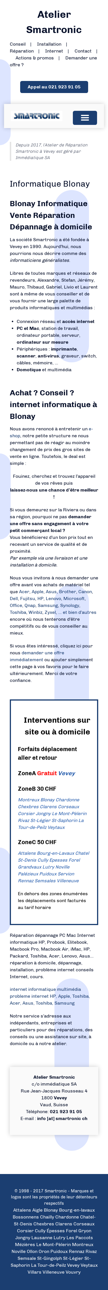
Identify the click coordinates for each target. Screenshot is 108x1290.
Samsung (48, 605)
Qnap (29, 605)
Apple (37, 591)
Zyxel (50, 612)
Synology (69, 605)
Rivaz (23, 820)
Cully (42, 860)
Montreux (28, 799)
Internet (54, 51)
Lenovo (53, 598)
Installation (49, 44)
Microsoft (74, 598)
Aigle (37, 1210)
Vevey (66, 773)
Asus (51, 591)
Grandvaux (29, 867)
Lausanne (41, 1237)
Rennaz (25, 880)
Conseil (18, 44)
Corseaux (68, 806)
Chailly (47, 1217)
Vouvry (73, 1272)
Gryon (84, 1230)
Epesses (58, 860)
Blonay (47, 799)
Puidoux (47, 874)
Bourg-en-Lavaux (55, 853)
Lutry (48, 867)
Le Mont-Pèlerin (69, 813)
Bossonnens (26, 1217)
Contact (83, 51)
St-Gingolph (49, 1258)
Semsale (27, 1258)
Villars (34, 1272)
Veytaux (56, 827)
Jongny (43, 813)
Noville (62, 867)
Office (16, 605)
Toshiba (18, 612)
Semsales (45, 880)
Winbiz (35, 612)
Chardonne (67, 799)
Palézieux (28, 874)
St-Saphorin (64, 820)
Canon (85, 591)
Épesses (56, 1230)
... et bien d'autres (77, 612)
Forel (74, 860)
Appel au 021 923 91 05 (54, 87)
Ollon (32, 1251)
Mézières (25, 1244)
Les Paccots (80, 1237)
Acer (24, 591)
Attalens (27, 853)
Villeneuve (68, 880)
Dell (14, 598)
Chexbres (28, 806)
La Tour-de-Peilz (48, 1265)
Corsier (26, 813)
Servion (66, 874)
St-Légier (40, 820)
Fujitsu (27, 598)
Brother (67, 591)
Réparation (22, 51)
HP (40, 598)
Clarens (48, 806)
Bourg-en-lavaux (77, 1210)
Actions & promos (35, 58)
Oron (44, 1251)
